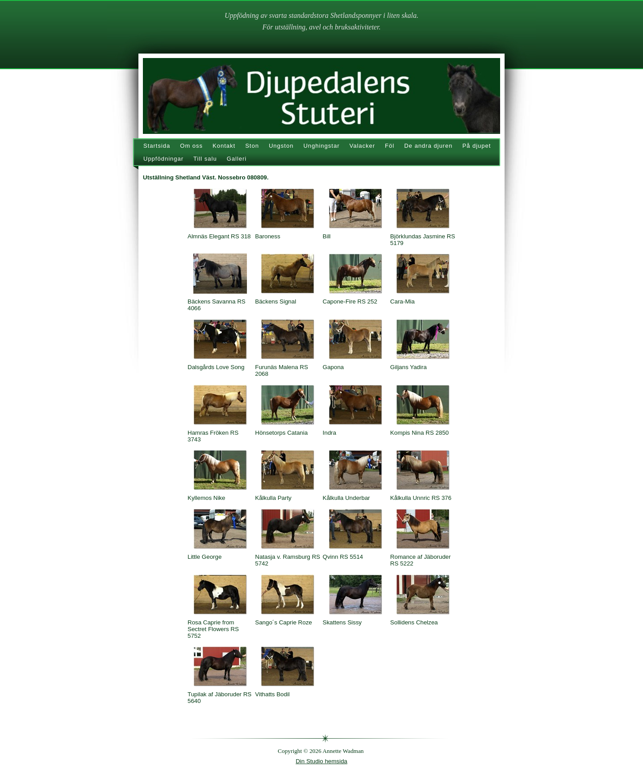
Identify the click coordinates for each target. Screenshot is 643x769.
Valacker (362, 145)
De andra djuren (428, 145)
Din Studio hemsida (321, 761)
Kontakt (224, 145)
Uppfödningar (163, 158)
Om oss (191, 145)
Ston (252, 145)
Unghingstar (321, 145)
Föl (389, 145)
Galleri (237, 158)
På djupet (476, 145)
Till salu (205, 158)
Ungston (281, 145)
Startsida (156, 145)
